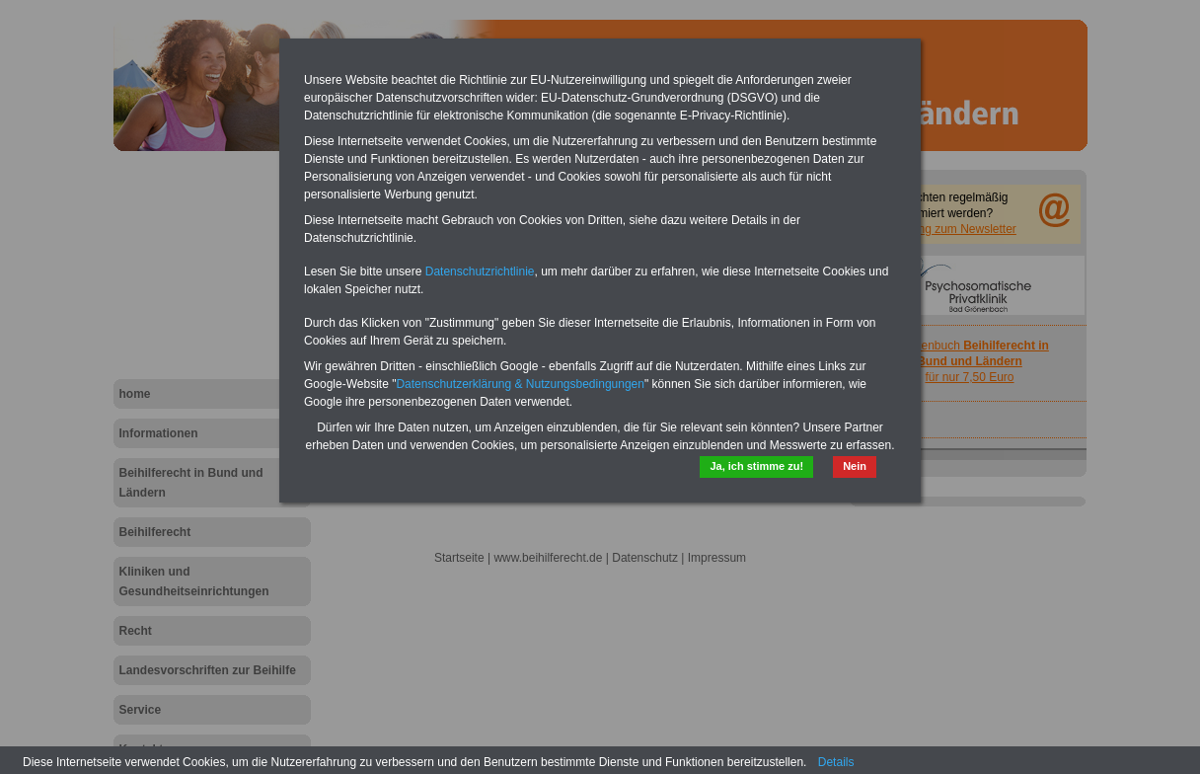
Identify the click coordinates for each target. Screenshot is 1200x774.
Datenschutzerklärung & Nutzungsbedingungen (520, 384)
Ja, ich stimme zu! (756, 466)
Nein (854, 466)
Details (836, 762)
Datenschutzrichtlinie (480, 271)
